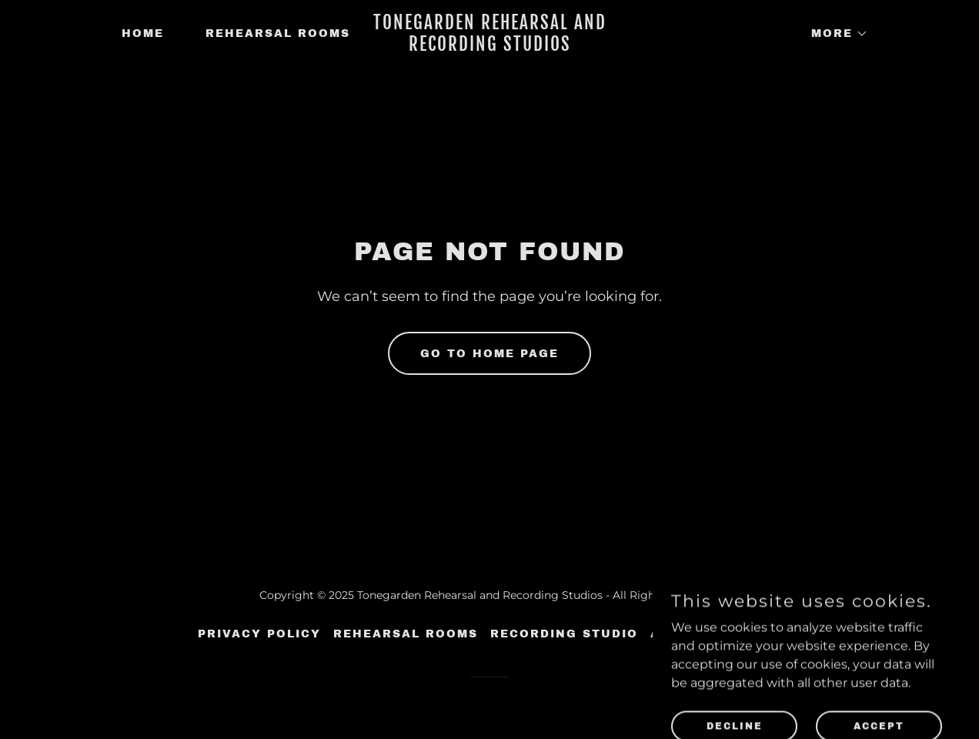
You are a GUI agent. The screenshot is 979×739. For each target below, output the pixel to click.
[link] (489, 46)
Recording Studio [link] (564, 634)
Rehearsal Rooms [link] (277, 33)
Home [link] (143, 33)
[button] (834, 34)
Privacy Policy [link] (259, 634)
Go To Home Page (489, 353)
